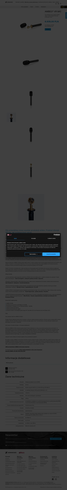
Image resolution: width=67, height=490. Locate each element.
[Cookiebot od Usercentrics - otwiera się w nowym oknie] (54, 235)
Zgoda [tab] (15, 238)
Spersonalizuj (33, 254)
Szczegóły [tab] (33, 238)
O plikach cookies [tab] (52, 238)
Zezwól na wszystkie (51, 254)
